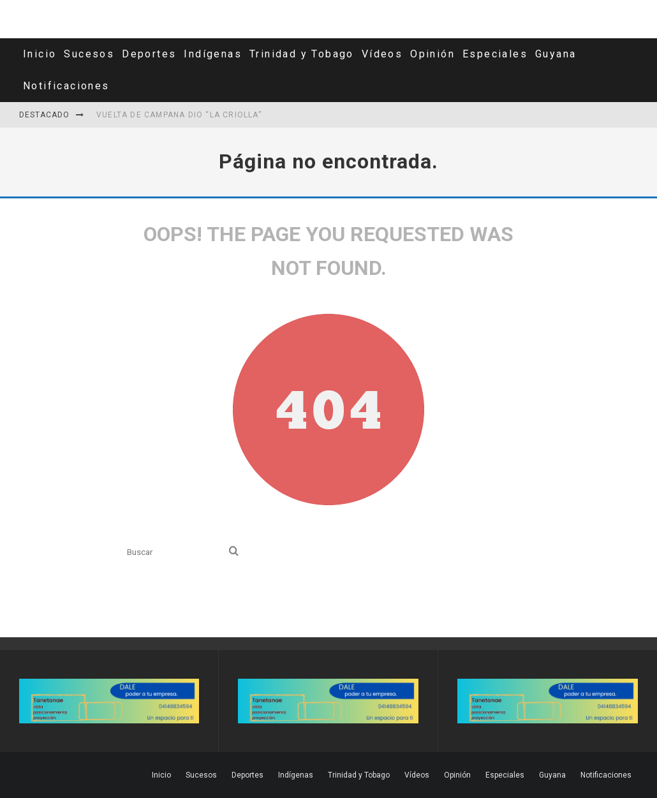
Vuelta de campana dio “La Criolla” (179, 114)
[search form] (175, 552)
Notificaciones (66, 86)
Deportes (149, 54)
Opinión (432, 54)
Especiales (495, 54)
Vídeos (382, 54)
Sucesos (89, 54)
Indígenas (213, 54)
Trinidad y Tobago (301, 54)
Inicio (39, 54)
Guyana (555, 54)
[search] (233, 552)
